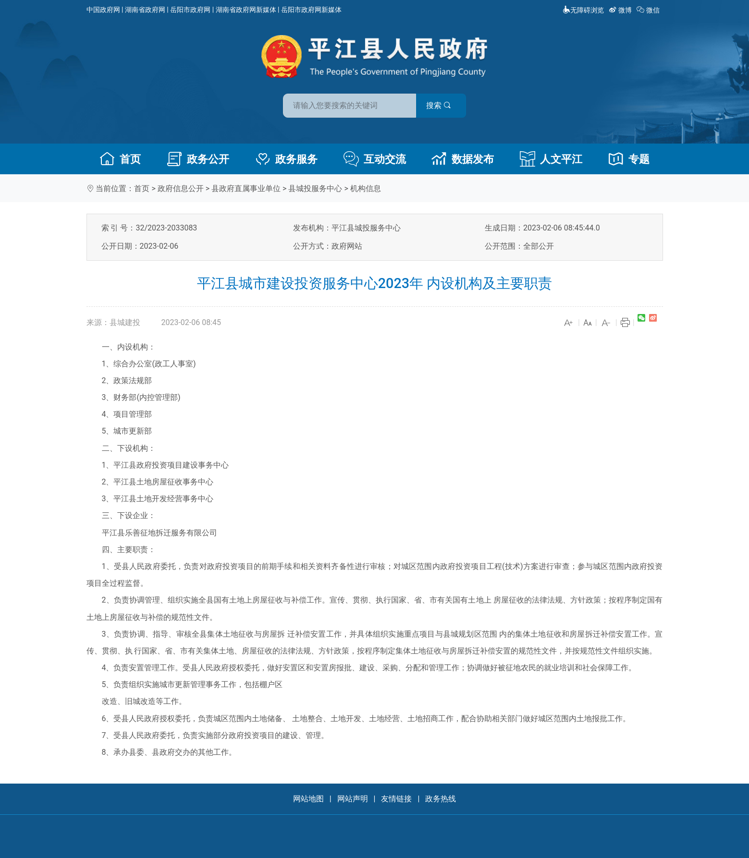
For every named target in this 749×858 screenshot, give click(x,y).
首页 (120, 158)
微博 (621, 10)
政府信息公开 (181, 188)
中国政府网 (103, 9)
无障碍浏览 (583, 10)
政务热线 (440, 798)
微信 (649, 10)
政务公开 (198, 158)
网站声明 (352, 798)
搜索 (443, 104)
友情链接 (396, 798)
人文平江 (551, 158)
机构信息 (365, 188)
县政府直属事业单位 (246, 188)
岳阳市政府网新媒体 (311, 9)
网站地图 (308, 798)
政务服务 (286, 158)
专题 (629, 158)
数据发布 (462, 158)
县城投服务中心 (315, 188)
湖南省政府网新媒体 (246, 9)
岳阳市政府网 (190, 9)
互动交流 (375, 158)
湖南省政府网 (145, 9)
